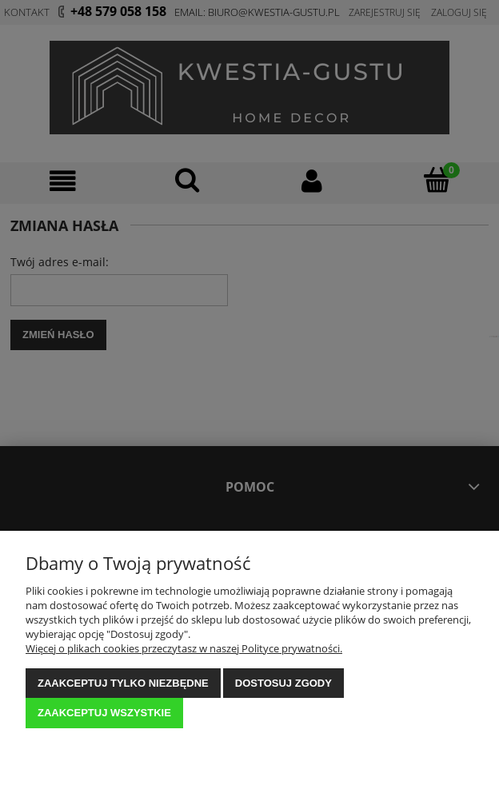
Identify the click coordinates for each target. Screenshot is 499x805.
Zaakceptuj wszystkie (104, 713)
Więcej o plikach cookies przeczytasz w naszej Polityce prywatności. (184, 648)
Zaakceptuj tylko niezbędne (123, 683)
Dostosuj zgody (283, 683)
